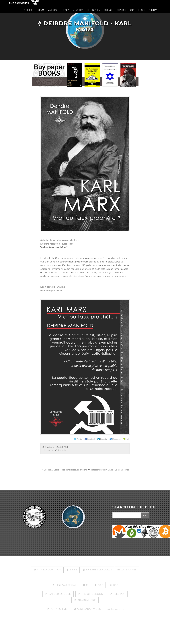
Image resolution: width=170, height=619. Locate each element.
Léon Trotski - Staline (52, 286)
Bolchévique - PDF (51, 290)
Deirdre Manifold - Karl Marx (56, 243)
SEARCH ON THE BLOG (134, 507)
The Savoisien (19, 5)
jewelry (48, 450)
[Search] (127, 515)
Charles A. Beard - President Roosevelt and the (64, 470)
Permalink (63, 450)
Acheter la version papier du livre (59, 240)
